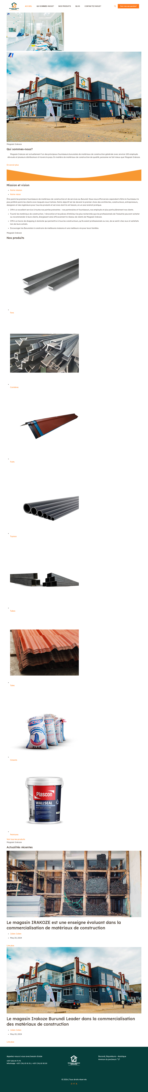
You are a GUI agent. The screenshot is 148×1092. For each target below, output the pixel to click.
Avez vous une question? (128, 6)
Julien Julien (15, 934)
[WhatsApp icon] (72, 1084)
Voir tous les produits (16, 839)
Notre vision (15, 194)
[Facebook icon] (74, 1084)
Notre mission (16, 190)
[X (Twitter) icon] (76, 1084)
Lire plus (10, 945)
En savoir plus (13, 165)
